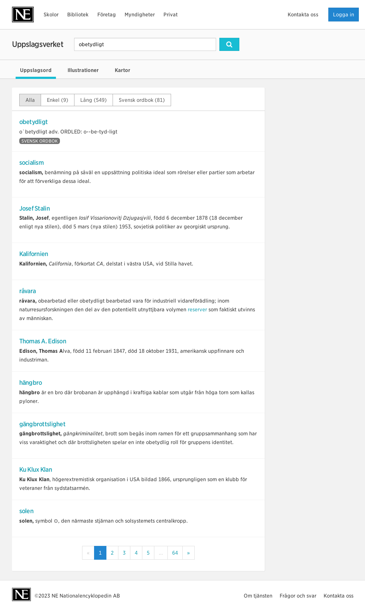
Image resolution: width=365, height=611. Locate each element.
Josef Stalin (34, 208)
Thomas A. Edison (42, 341)
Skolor (51, 14)
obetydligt (33, 121)
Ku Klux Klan (35, 469)
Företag (106, 14)
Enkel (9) (57, 100)
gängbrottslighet (42, 424)
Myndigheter (140, 14)
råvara (27, 291)
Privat (170, 14)
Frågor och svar (298, 596)
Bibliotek (78, 14)
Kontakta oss (303, 14)
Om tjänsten (258, 596)
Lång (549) (93, 100)
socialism (31, 162)
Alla (30, 100)
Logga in (343, 14)
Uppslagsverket (37, 44)
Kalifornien (33, 253)
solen (26, 511)
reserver (197, 309)
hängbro (30, 382)
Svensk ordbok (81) (142, 100)
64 (175, 553)
